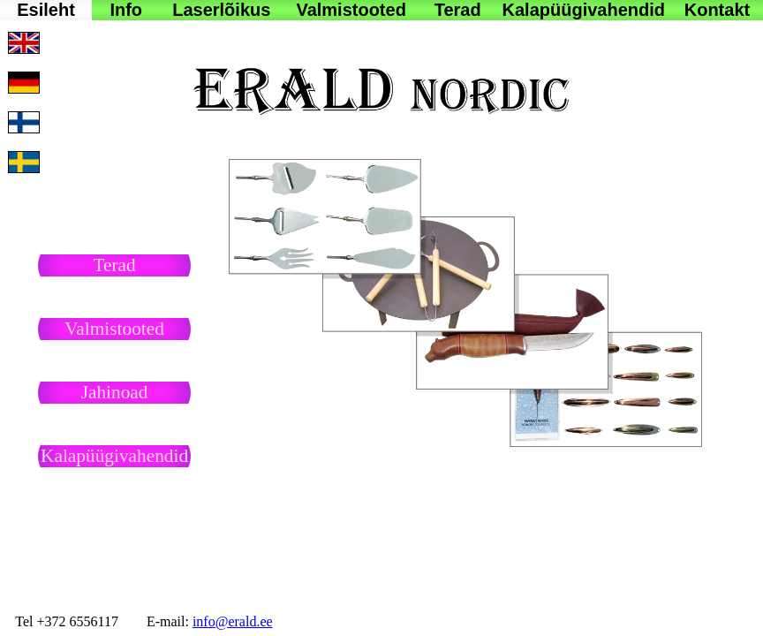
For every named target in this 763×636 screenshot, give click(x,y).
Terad (457, 9)
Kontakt (717, 9)
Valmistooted (350, 9)
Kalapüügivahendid (583, 9)
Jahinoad (114, 392)
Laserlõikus (221, 9)
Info (126, 9)
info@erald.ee (233, 621)
